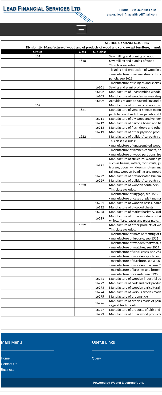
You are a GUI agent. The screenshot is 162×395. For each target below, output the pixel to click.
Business (7, 369)
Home (5, 358)
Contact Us (9, 364)
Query (96, 358)
